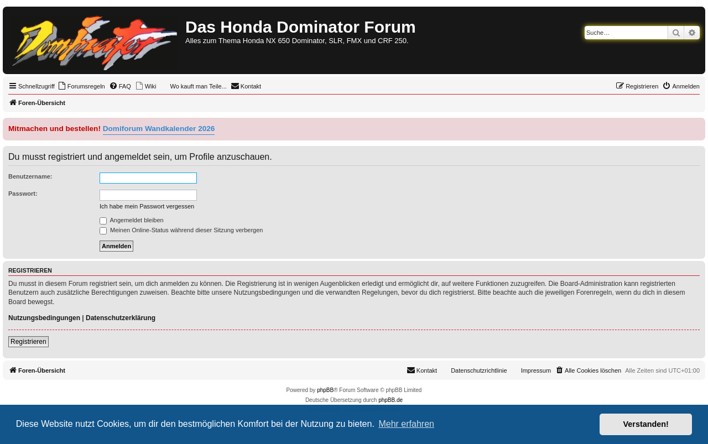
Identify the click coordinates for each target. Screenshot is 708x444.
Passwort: (23, 193)
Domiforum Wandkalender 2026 (159, 128)
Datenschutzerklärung (120, 318)
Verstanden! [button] (646, 424)
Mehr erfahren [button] (406, 424)
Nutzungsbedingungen (44, 318)
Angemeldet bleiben (132, 220)
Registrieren (28, 342)
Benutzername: (30, 176)
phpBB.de (390, 400)
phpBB (325, 390)
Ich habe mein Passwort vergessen (147, 206)
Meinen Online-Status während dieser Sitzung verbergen (181, 230)
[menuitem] (81, 86)
